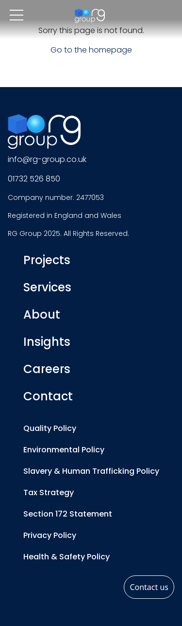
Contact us (149, 587)
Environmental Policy (63, 449)
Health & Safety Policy (66, 556)
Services (47, 287)
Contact (48, 396)
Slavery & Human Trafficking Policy (91, 471)
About (41, 314)
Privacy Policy (49, 535)
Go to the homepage (91, 49)
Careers (46, 369)
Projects (46, 260)
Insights (46, 342)
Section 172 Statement (67, 513)
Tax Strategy (48, 492)
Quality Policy (49, 428)
